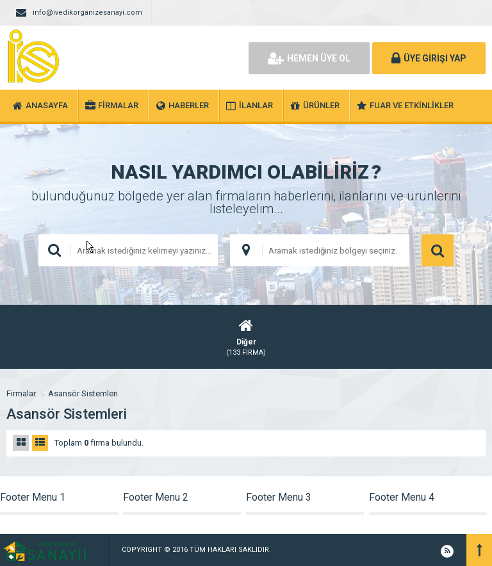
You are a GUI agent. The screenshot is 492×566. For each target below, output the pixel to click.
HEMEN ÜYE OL (309, 58)
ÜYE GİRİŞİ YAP (428, 58)
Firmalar (21, 393)
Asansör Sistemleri (83, 393)
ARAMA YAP (438, 250)
